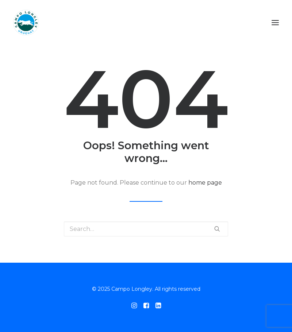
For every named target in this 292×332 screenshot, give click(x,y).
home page (205, 182)
